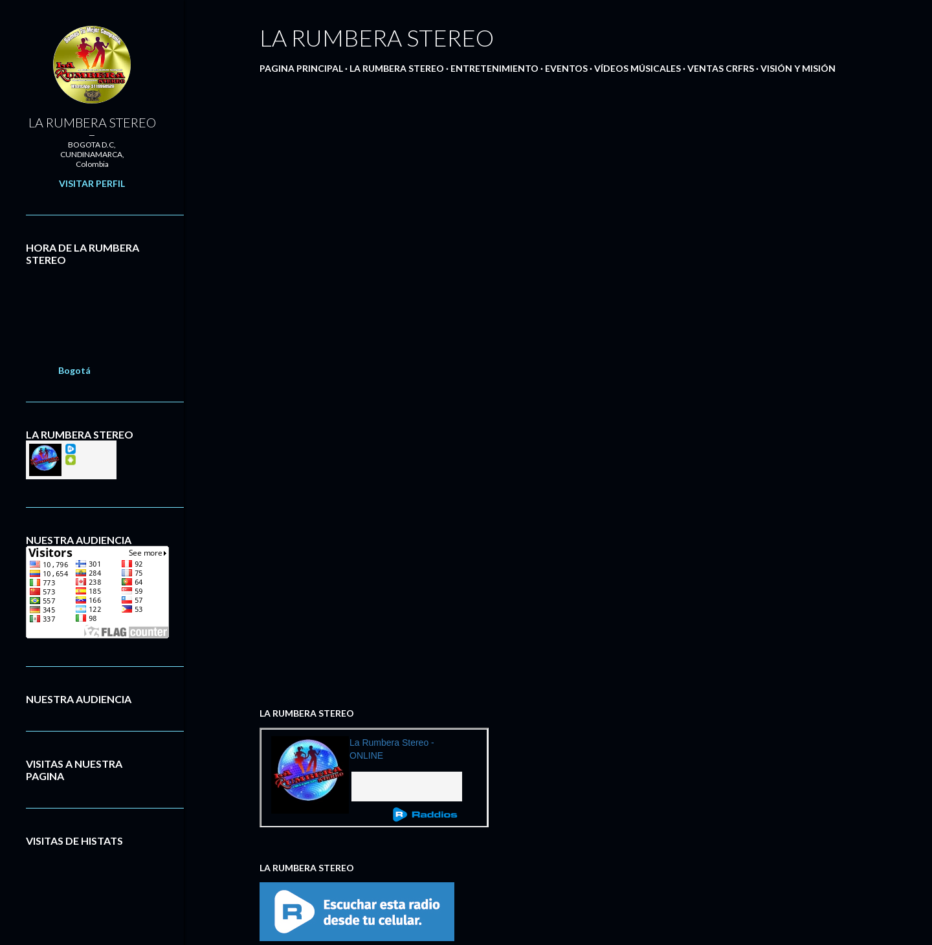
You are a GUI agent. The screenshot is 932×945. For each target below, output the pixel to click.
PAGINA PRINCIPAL (301, 68)
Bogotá (74, 370)
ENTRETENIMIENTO (494, 68)
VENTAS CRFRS (720, 68)
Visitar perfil (92, 183)
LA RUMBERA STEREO (397, 68)
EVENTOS (566, 68)
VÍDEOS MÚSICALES (637, 68)
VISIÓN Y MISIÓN (798, 68)
